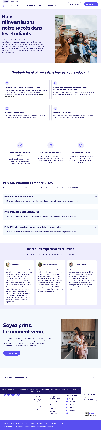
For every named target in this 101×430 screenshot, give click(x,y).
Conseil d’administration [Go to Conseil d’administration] (39, 406)
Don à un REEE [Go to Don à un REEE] (54, 402)
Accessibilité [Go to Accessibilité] (54, 423)
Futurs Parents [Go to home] (14, 1)
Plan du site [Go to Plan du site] (62, 423)
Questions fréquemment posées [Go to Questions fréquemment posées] (54, 413)
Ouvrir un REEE (11, 353)
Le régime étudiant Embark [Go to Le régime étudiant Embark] (55, 397)
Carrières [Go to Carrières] (37, 410)
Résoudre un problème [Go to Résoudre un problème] (43, 423)
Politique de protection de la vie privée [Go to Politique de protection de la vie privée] (14, 423)
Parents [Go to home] (6, 1)
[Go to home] (3, 6)
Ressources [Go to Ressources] (53, 405)
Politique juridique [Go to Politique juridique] (31, 423)
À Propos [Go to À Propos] (37, 397)
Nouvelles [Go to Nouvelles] (53, 408)
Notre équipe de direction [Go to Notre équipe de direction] (39, 401)
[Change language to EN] (90, 399)
